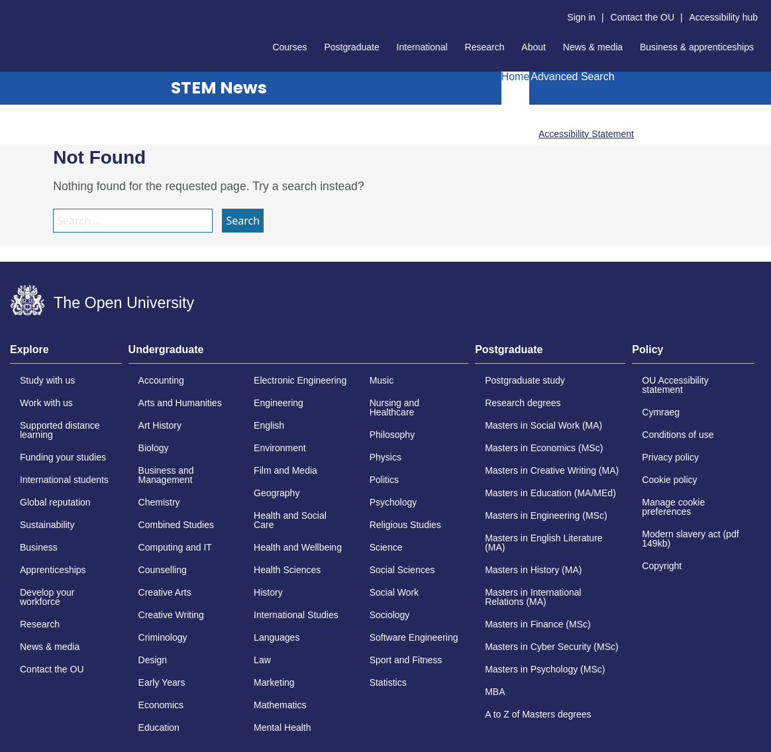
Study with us (47, 380)
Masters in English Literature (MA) (543, 543)
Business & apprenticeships (697, 47)
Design (153, 660)
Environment (280, 448)
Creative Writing (171, 615)
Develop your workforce (47, 597)
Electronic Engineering (300, 380)
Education (159, 727)
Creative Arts (164, 592)
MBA (495, 691)
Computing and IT (175, 547)
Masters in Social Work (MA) (543, 425)
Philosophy (392, 434)
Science (386, 547)
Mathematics (280, 705)
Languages (276, 637)
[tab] (66, 354)
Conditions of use (677, 434)
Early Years (161, 682)
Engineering (278, 403)
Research (485, 47)
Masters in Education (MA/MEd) (550, 493)
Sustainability (47, 524)
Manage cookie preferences (673, 507)
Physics (385, 457)
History (268, 592)
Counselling (162, 569)
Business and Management (166, 475)
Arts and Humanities (180, 403)
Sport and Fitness (406, 660)
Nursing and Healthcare (395, 407)
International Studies (296, 615)
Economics (160, 705)
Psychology (393, 502)
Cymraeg (661, 412)
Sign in (581, 17)
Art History (159, 425)
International (422, 47)
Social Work (394, 592)
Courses (289, 47)
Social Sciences (402, 569)
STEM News (219, 88)
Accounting (161, 380)
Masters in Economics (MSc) (544, 448)
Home (515, 77)
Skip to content (10, 10)
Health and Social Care (290, 520)
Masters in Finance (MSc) (537, 624)
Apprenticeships (53, 569)
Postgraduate (351, 47)
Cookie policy (669, 479)
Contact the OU (643, 17)
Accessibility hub (724, 17)
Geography (276, 493)
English (269, 425)
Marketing (274, 682)
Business (39, 547)
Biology (153, 448)
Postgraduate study (525, 380)
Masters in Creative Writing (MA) (552, 470)
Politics (384, 479)
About (533, 47)
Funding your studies (63, 457)
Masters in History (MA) (533, 569)
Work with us (46, 403)
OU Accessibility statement (675, 385)
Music (382, 380)
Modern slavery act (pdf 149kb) (690, 539)
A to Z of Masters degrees (538, 714)
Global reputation (55, 502)
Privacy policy (670, 457)
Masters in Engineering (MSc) (546, 515)
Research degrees (522, 403)
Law (262, 660)
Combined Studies (176, 524)
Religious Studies (405, 524)
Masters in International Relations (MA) (533, 597)
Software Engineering (414, 637)
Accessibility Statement (586, 134)
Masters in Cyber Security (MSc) (551, 646)
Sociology (390, 615)
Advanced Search (572, 77)
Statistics (388, 682)
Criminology (162, 637)
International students (64, 479)
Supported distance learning (60, 430)
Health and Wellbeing (298, 547)
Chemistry (159, 502)
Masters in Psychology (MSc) (545, 669)
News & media (593, 47)
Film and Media (285, 470)
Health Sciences (287, 569)
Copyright (662, 566)
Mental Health (282, 727)
